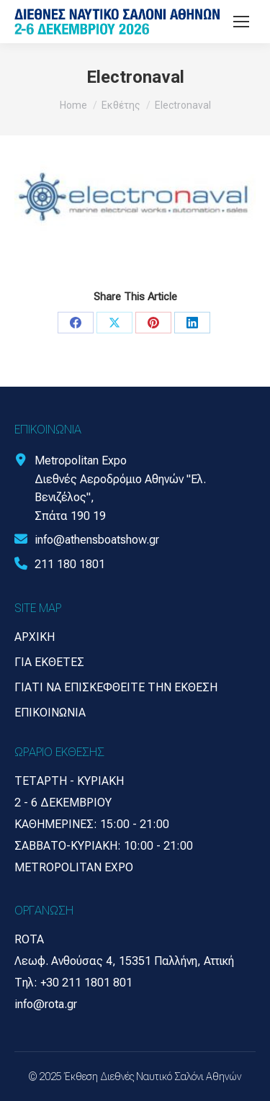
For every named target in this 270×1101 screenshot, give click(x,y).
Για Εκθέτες (49, 662)
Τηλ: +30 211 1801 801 (73, 982)
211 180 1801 (70, 564)
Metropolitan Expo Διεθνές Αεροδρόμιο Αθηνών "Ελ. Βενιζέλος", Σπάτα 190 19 (120, 488)
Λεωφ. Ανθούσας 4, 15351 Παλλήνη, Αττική (124, 961)
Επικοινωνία (50, 712)
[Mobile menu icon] (241, 21)
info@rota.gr (45, 1004)
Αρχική (34, 637)
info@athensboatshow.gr (97, 540)
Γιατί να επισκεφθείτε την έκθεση (115, 687)
